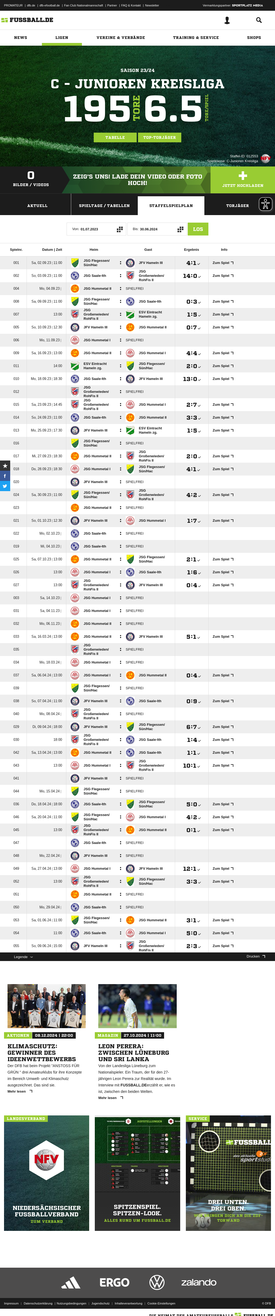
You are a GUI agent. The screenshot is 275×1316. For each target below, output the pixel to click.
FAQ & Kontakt (131, 5)
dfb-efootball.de (49, 5)
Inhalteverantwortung (128, 1303)
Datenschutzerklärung (38, 1303)
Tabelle (115, 137)
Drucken (256, 956)
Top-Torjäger (159, 137)
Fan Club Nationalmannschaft (83, 5)
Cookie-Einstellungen (161, 1303)
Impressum (11, 1303)
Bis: (136, 229)
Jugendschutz (100, 1303)
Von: (75, 229)
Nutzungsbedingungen (71, 1303)
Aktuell (37, 206)
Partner (112, 5)
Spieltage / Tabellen (104, 206)
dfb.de (31, 5)
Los (198, 229)
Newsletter (152, 5)
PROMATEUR (13, 5)
